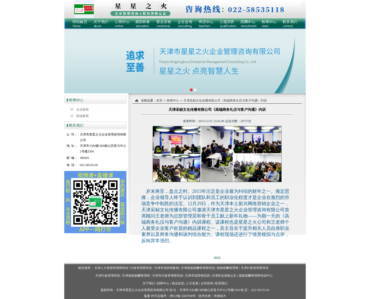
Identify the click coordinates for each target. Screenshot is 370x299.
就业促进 (178, 283)
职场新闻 (82, 116)
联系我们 (221, 283)
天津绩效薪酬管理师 (136, 275)
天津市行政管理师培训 (167, 275)
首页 (159, 100)
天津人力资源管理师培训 (111, 268)
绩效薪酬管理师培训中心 (256, 275)
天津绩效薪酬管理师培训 (198, 268)
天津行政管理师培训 (255, 268)
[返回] (217, 257)
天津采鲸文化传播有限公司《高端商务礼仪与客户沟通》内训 (225, 100)
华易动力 (220, 296)
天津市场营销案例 (166, 268)
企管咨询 (207, 283)
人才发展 (192, 283)
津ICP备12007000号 (183, 296)
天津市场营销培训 (197, 275)
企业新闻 (82, 109)
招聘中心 (163, 283)
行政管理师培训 (141, 268)
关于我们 (149, 283)
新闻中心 (172, 100)
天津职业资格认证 (224, 275)
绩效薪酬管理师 (227, 268)
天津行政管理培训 (107, 275)
